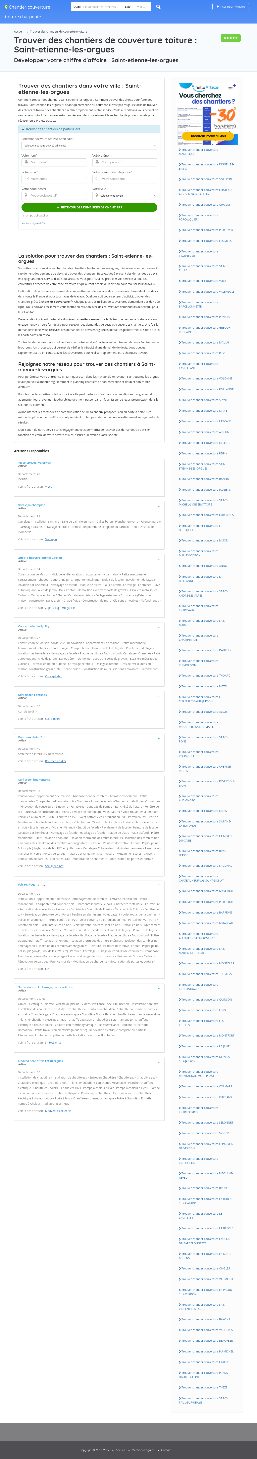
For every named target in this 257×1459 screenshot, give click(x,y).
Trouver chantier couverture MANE (204, 410)
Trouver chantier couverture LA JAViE (205, 1046)
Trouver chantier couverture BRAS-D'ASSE (203, 853)
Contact (166, 1450)
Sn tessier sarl (54, 1042)
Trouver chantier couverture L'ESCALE (206, 421)
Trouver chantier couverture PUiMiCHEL (208, 1351)
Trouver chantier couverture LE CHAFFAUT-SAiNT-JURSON (200, 699)
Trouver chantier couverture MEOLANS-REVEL (206, 1175)
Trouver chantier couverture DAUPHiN (207, 650)
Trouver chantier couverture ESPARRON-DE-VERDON (206, 1146)
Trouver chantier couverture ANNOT (205, 566)
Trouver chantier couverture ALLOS (204, 712)
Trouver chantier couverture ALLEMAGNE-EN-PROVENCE (198, 936)
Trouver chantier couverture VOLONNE (207, 378)
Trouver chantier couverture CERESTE (206, 443)
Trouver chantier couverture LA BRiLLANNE (200, 579)
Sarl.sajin (51, 539)
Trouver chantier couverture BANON (205, 479)
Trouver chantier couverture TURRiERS (207, 974)
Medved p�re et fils (58, 1111)
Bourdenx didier (55, 761)
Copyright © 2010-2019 (94, 1450)
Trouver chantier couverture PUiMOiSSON (198, 663)
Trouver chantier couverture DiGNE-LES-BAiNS (206, 166)
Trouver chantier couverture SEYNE (204, 400)
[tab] (89, 464)
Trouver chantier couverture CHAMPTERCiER (198, 638)
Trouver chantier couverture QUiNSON (207, 999)
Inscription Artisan (231, 6)
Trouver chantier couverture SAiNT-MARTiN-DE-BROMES (203, 951)
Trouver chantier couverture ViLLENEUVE (198, 253)
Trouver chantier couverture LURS (204, 1010)
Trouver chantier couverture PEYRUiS (206, 317)
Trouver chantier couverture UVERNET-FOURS (205, 769)
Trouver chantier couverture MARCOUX (207, 891)
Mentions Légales (143, 1450)
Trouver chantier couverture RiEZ (203, 353)
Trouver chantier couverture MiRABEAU (207, 923)
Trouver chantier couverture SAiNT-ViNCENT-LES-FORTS (203, 1307)
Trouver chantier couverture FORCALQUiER (198, 217)
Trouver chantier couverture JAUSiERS (206, 489)
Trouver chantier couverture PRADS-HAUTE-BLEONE (204, 1375)
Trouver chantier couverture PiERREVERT (208, 230)
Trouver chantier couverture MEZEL (205, 686)
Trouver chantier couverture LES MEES (207, 241)
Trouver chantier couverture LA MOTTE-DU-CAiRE (206, 838)
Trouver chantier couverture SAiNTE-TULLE (204, 268)
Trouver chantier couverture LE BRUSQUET (200, 528)
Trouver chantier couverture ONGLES (206, 1268)
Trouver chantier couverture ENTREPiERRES (198, 1110)
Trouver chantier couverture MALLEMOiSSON (198, 553)
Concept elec (53, 676)
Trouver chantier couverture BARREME (207, 912)
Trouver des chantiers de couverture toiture (58, 31)
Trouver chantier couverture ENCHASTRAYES (198, 987)
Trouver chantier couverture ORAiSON (206, 204)
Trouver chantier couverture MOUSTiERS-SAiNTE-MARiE (198, 724)
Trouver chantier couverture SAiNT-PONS (203, 739)
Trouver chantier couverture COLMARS (207, 1086)
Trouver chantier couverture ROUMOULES (198, 754)
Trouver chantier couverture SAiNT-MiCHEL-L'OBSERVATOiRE (203, 502)
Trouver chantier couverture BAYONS (206, 1319)
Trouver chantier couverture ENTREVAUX (198, 608)
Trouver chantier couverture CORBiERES (208, 515)
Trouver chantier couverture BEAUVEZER (208, 1340)
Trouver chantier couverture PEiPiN (204, 453)
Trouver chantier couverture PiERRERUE (208, 902)
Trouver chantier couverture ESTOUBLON (198, 1161)
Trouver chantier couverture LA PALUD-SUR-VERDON (206, 1292)
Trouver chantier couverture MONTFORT (208, 1035)
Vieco (48, 486)
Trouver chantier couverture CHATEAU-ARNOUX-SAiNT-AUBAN (206, 192)
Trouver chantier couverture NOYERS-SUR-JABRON (205, 1059)
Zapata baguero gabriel (60, 608)
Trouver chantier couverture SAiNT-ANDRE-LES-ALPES (203, 593)
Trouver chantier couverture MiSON (205, 540)
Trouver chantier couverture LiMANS (205, 1362)
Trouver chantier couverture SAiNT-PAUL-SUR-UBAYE (203, 1400)
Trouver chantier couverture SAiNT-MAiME (203, 623)
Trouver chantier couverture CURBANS (207, 1097)
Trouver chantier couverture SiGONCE (206, 1133)
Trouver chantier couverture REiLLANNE (208, 389)
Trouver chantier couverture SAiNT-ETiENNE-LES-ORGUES (203, 466)
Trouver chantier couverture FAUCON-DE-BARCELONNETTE (205, 1241)
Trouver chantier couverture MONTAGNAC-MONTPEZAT (198, 1074)
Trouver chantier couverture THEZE (204, 1387)
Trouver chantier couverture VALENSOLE (208, 291)
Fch (47, 969)
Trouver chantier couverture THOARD (206, 675)
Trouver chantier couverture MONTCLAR (208, 963)
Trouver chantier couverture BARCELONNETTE (198, 304)
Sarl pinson (52, 719)
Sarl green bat (54, 866)
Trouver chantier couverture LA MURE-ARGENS (205, 1256)
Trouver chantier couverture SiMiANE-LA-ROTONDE (205, 823)
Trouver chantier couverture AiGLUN (205, 432)
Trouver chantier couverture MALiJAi (205, 342)
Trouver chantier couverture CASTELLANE (198, 366)
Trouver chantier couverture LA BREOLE (207, 1228)
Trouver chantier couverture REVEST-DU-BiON (207, 783)
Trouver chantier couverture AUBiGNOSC (198, 798)
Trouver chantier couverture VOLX (204, 281)
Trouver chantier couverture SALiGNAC (207, 865)
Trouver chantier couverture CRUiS (204, 811)
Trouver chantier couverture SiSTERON (207, 179)
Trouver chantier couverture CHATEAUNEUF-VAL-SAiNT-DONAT (201, 878)
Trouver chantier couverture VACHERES (207, 1330)
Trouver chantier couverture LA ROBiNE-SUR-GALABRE (206, 1201)
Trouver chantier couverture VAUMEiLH (207, 1279)
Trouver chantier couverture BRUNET (206, 1188)
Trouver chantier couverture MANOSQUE (198, 152)
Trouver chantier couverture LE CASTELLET (200, 1216)
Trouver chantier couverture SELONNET (207, 1122)
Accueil (18, 31)
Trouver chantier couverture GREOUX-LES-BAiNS (205, 330)
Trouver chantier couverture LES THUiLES (201, 1023)
